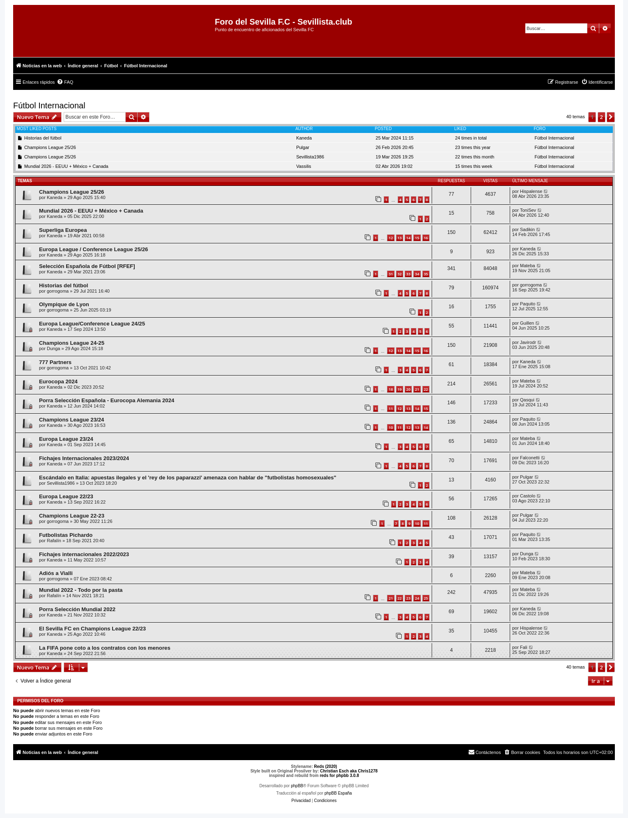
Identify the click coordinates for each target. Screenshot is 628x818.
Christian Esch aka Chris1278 (348, 771)
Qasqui (527, 399)
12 (391, 238)
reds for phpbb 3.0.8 (339, 775)
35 (426, 274)
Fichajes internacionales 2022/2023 (84, 554)
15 (417, 238)
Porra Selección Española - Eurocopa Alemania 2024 (106, 400)
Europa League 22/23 (66, 496)
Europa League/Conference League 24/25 (92, 324)
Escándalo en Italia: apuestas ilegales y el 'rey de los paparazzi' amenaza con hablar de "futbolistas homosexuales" (187, 477)
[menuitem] (65, 82)
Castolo (527, 495)
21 (417, 389)
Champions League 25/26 (50, 147)
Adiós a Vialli (56, 573)
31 (391, 274)
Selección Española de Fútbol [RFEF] (87, 266)
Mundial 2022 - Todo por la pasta (80, 590)
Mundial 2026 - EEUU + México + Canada (66, 166)
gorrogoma (58, 291)
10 (391, 427)
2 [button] (601, 117)
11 (391, 408)
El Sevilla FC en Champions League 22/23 (92, 629)
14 (408, 238)
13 (400, 238)
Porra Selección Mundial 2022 (77, 609)
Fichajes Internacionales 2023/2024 (84, 458)
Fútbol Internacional (49, 105)
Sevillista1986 (310, 156)
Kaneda (304, 137)
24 (417, 598)
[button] (611, 117)
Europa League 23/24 (66, 439)
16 (426, 238)
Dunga (53, 348)
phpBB (297, 786)
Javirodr (528, 342)
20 (408, 389)
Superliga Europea (63, 230)
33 (408, 274)
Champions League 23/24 (71, 420)
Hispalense (531, 191)
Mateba (527, 265)
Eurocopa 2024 (58, 381)
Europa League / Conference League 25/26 (93, 249)
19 (400, 389)
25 (426, 598)
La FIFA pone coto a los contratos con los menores (104, 648)
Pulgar (302, 147)
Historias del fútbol (43, 137)
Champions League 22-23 (71, 516)
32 (400, 274)
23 (408, 598)
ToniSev (528, 210)
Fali (523, 647)
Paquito (527, 303)
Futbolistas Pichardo (65, 535)
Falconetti (530, 457)
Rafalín (54, 540)
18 (391, 389)
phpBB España (338, 793)
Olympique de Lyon (64, 304)
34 (417, 274)
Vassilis (303, 166)
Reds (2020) (325, 766)
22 (426, 389)
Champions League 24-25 (71, 343)
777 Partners (55, 362)
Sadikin (527, 229)
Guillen (527, 323)
